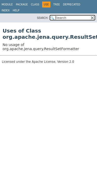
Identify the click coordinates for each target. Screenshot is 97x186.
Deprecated (71, 4)
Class (35, 4)
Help (16, 10)
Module (7, 4)
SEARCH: (42, 18)
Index (6, 10)
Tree (56, 4)
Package (22, 4)
